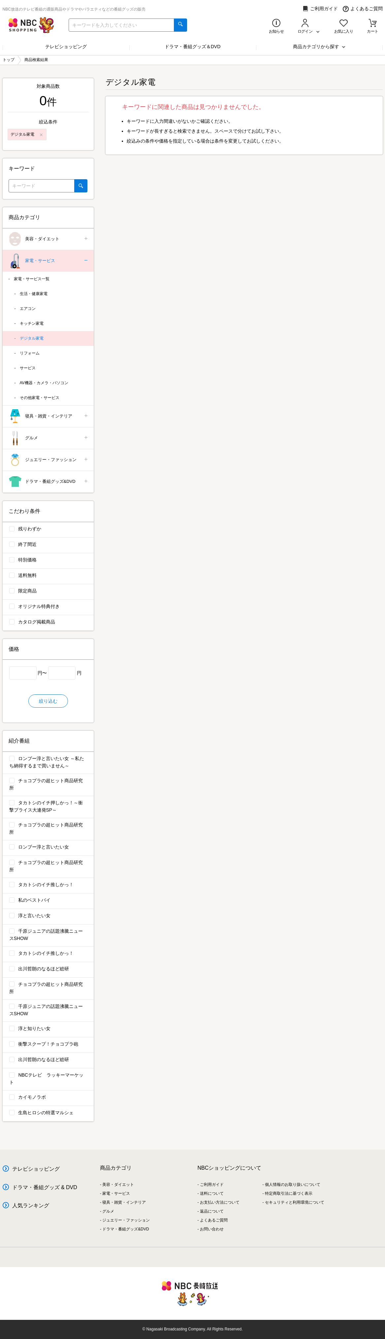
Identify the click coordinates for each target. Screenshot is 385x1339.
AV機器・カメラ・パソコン (44, 383)
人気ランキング (30, 1205)
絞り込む (48, 701)
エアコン (28, 308)
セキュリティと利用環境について (294, 1202)
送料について (212, 1193)
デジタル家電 (32, 338)
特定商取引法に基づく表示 (288, 1193)
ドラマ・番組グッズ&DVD (49, 481)
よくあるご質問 (363, 9)
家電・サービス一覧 (31, 279)
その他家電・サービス (39, 397)
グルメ (49, 438)
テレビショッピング (66, 46)
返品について (212, 1211)
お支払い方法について (220, 1202)
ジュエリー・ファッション (49, 459)
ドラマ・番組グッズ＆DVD (193, 46)
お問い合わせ (212, 1229)
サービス (28, 368)
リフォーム (30, 353)
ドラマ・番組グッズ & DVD (44, 1187)
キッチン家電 (32, 323)
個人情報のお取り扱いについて (292, 1184)
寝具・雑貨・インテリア (49, 416)
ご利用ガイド (320, 9)
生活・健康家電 (34, 293)
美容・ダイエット (49, 239)
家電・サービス (49, 260)
